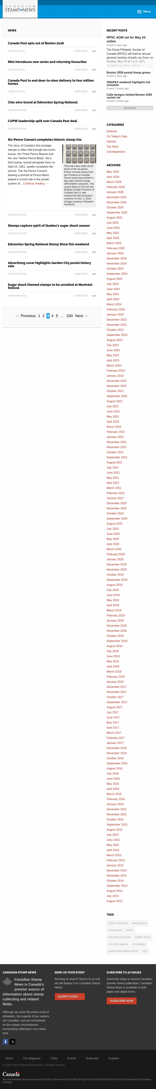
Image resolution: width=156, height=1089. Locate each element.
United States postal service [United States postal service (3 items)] (123, 951)
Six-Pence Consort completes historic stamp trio (45, 139)
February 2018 (116, 676)
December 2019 (117, 564)
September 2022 (117, 396)
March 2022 (114, 426)
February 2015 (116, 860)
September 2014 (117, 885)
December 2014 (117, 870)
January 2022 (115, 436)
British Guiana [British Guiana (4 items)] (139, 923)
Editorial (112, 131)
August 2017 (114, 707)
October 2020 (115, 513)
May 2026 (113, 171)
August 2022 (114, 401)
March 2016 (114, 793)
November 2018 (117, 630)
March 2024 (114, 304)
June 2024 (113, 289)
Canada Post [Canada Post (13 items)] (115, 930)
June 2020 (113, 533)
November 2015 (117, 814)
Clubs (54, 1058)
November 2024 (117, 263)
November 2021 (117, 447)
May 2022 (113, 416)
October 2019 (115, 574)
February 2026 (116, 187)
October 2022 (115, 391)
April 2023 (113, 360)
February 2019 (116, 615)
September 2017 (117, 702)
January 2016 (115, 804)
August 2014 (114, 890)
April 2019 (113, 605)
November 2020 (117, 508)
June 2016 (113, 778)
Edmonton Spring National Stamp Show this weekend (48, 244)
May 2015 (113, 844)
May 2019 (113, 600)
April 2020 (113, 544)
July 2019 (113, 589)
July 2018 (113, 651)
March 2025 (114, 243)
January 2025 (115, 253)
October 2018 (115, 635)
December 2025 (117, 197)
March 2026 (114, 181)
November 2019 (117, 569)
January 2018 (115, 681)
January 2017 (115, 742)
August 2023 (114, 340)
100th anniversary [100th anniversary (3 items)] (118, 923)
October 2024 (115, 268)
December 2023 (117, 319)
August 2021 (114, 462)
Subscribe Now (121, 1000)
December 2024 (117, 258)
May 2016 (113, 783)
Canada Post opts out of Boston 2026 (36, 43)
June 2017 (113, 717)
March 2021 (114, 487)
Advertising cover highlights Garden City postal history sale (49, 264)
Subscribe (92, 1058)
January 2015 (115, 865)
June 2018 (113, 656)
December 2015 (117, 809)
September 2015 (117, 824)
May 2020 (113, 538)
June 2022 (113, 411)
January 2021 (115, 498)
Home (9, 1058)
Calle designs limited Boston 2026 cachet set (129, 96)
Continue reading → (35, 183)
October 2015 (115, 819)
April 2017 (113, 727)
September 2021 (117, 457)
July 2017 (113, 712)
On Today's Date (117, 136)
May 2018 (113, 661)
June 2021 (113, 472)
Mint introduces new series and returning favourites (47, 62)
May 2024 (113, 294)
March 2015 (114, 855)
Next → (81, 316)
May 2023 (113, 355)
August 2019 (114, 584)
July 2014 (113, 895)
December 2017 (117, 686)
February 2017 (116, 737)
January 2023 (115, 375)
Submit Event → (70, 996)
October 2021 (115, 452)
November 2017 (117, 691)
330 (69, 316)
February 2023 (116, 370)
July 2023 (113, 345)
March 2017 (114, 732)
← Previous (26, 316)
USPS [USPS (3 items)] (145, 951)
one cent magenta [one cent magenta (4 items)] (118, 944)
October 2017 (115, 697)
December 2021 (117, 442)
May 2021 (113, 477)
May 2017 (113, 722)
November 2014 (117, 875)
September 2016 (117, 763)
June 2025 (113, 227)
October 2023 (115, 329)
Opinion (111, 141)
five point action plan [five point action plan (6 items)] (119, 937)
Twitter (12, 1042)
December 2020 (117, 503)
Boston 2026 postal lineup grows (128, 72)
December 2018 (117, 625)
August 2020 (114, 523)
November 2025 (117, 202)
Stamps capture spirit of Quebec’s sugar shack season (49, 225)
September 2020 (117, 518)
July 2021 (113, 467)
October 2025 (115, 207)
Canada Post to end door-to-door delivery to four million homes (51, 82)
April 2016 (113, 788)
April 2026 (113, 176)
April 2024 (113, 299)
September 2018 (117, 640)
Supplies (113, 1058)
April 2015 (113, 850)
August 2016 (114, 768)
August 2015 (114, 829)
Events (71, 1058)
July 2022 (113, 406)
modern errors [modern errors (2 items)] (142, 937)
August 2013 (114, 901)
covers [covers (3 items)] (129, 930)
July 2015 (113, 834)
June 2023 (113, 350)
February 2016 (116, 799)
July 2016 (113, 773)
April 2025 (113, 238)
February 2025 (116, 248)
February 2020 (116, 554)
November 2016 (117, 753)
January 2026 (115, 192)
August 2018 (114, 646)
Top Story (112, 146)
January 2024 (115, 314)
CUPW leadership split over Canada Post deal (42, 121)
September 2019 (117, 579)
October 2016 (115, 758)
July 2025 (113, 222)
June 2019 (113, 595)
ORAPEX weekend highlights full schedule (128, 84)
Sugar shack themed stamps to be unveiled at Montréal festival (50, 286)
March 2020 (114, 549)
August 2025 (114, 217)
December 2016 (117, 748)
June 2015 (113, 839)
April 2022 (113, 421)
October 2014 (115, 880)
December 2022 (117, 380)
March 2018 (114, 671)
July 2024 (113, 283)
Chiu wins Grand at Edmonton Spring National (43, 102)
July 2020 (113, 528)
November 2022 (117, 385)
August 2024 (114, 278)
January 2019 (115, 620)
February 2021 (116, 493)
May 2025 (113, 232)
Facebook (5, 1042)
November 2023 (117, 324)
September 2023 (117, 334)
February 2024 (116, 309)
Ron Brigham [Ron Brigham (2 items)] (138, 944)
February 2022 (116, 431)
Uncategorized (116, 151)
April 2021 (113, 482)
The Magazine (31, 1058)
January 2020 (115, 559)
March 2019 (114, 610)
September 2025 (117, 212)
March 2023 (114, 365)
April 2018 (113, 666)
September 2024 (117, 273)
